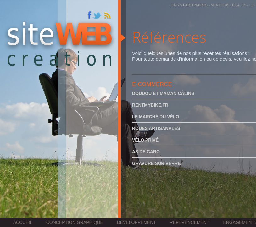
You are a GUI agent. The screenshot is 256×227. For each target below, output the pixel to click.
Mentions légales (228, 5)
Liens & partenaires (188, 5)
